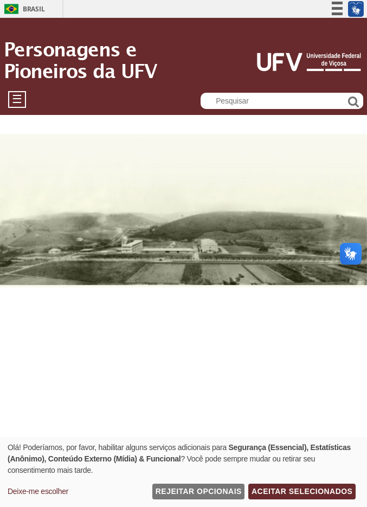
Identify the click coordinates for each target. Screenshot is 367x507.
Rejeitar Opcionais (199, 491)
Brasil (33, 9)
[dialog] (183, 472)
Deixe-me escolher (38, 491)
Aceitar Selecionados (302, 491)
